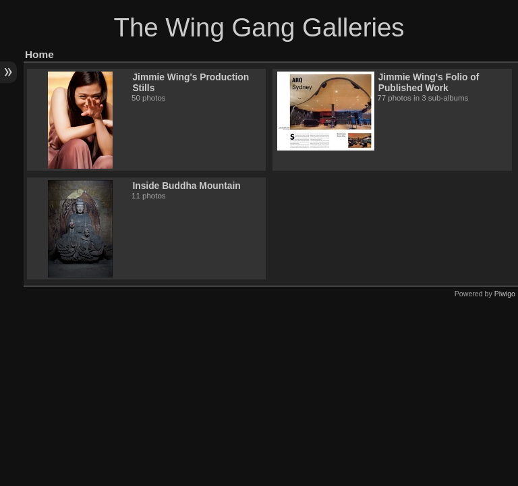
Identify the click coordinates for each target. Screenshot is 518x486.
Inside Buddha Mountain (186, 185)
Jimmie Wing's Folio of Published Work (429, 82)
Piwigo (504, 294)
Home (39, 54)
